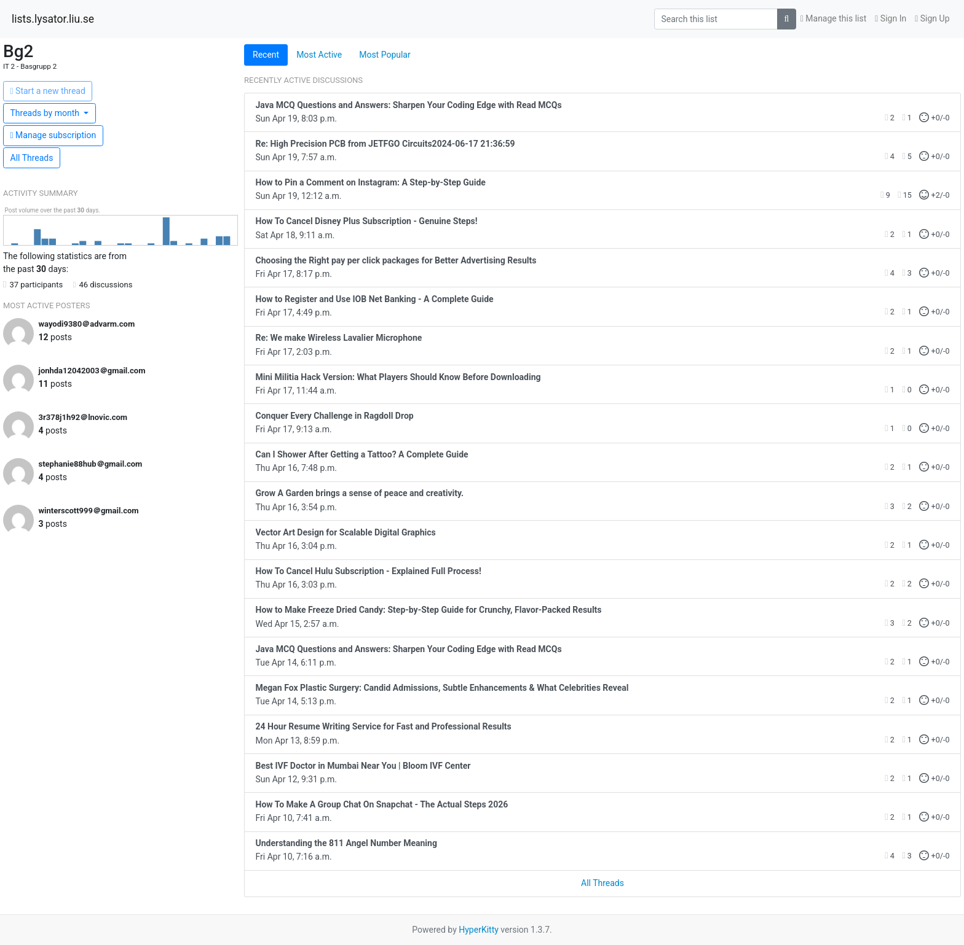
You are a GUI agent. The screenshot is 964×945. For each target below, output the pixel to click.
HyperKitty (479, 930)
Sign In (890, 18)
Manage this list (833, 18)
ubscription (53, 135)
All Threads (31, 158)
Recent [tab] (266, 55)
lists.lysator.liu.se (53, 19)
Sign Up (932, 18)
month (46, 113)
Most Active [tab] (319, 55)
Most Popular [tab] (385, 55)
